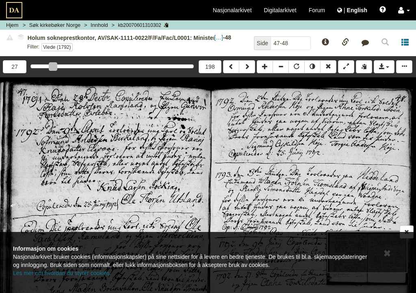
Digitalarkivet (280, 10)
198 (209, 66)
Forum (317, 10)
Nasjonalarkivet (232, 10)
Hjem (12, 25)
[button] (404, 10)
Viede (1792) (57, 47)
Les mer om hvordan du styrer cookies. (62, 273)
